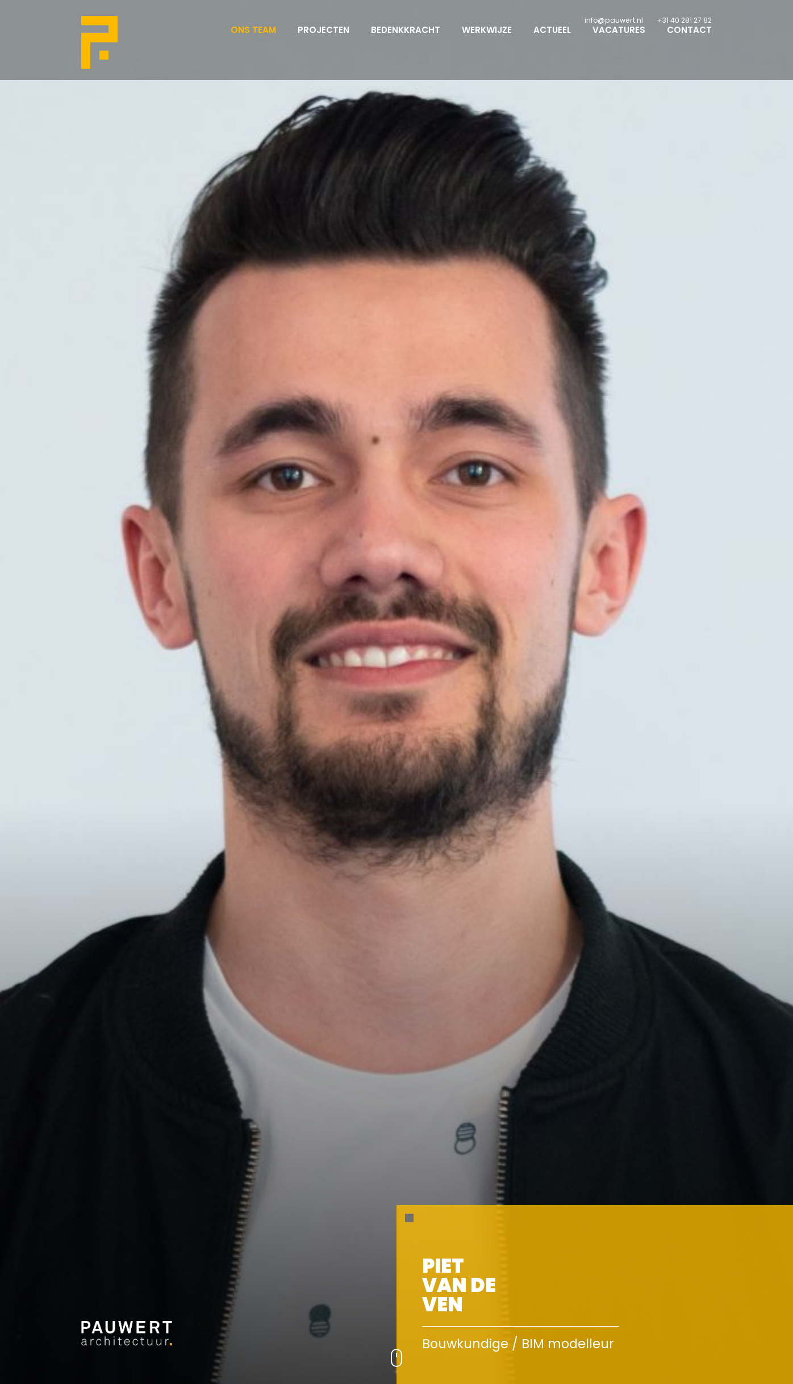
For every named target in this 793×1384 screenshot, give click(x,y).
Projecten (323, 40)
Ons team (253, 40)
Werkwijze (487, 40)
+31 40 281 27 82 (684, 20)
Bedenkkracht (405, 40)
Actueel (552, 40)
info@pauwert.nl (614, 20)
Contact (689, 40)
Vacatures (618, 40)
